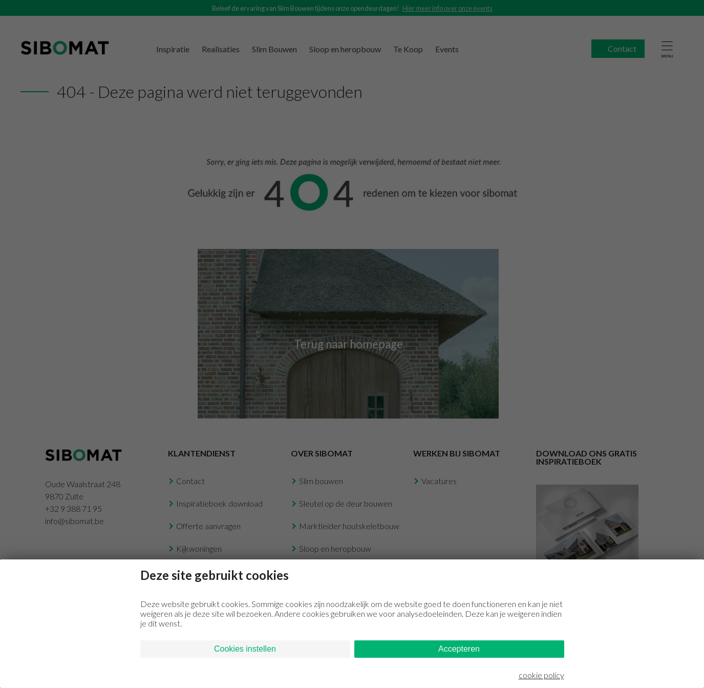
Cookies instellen (245, 648)
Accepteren (459, 648)
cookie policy (541, 675)
